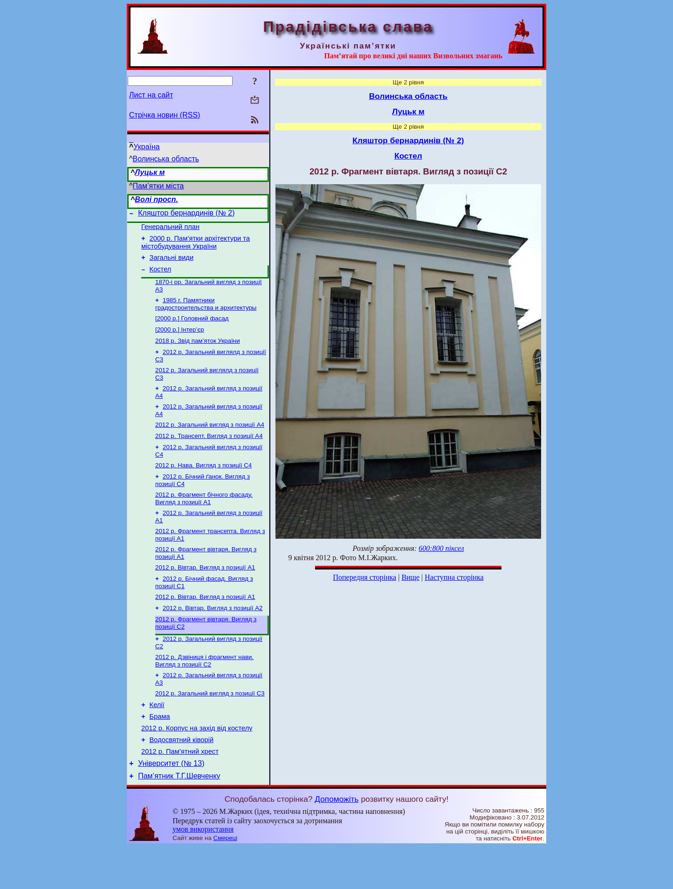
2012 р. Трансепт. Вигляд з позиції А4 (209, 453)
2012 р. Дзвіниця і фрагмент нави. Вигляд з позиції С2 (204, 691)
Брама (160, 751)
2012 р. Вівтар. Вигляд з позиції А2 (213, 635)
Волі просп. (156, 199)
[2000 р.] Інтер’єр (179, 340)
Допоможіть (336, 841)
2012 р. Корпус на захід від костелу (197, 764)
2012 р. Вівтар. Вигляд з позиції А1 (205, 592)
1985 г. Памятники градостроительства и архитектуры (205, 313)
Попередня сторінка (364, 577)
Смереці (225, 879)
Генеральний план (170, 229)
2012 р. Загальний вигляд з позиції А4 (209, 441)
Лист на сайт (151, 95)
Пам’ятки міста (158, 186)
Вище (410, 577)
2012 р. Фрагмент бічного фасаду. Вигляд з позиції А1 (204, 519)
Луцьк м (150, 172)
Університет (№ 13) (171, 804)
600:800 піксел (441, 548)
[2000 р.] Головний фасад (192, 328)
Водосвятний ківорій (181, 777)
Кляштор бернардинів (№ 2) (186, 214)
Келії (157, 738)
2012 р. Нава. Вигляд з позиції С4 (203, 484)
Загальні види (172, 263)
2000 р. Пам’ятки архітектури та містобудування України (195, 246)
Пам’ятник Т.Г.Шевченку (179, 818)
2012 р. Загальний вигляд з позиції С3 (210, 725)
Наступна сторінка (454, 577)
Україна (146, 147)
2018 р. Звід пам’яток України (197, 352)
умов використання (202, 871)
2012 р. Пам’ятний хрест (180, 790)
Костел (161, 276)
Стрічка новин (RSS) (164, 115)
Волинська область (166, 159)
